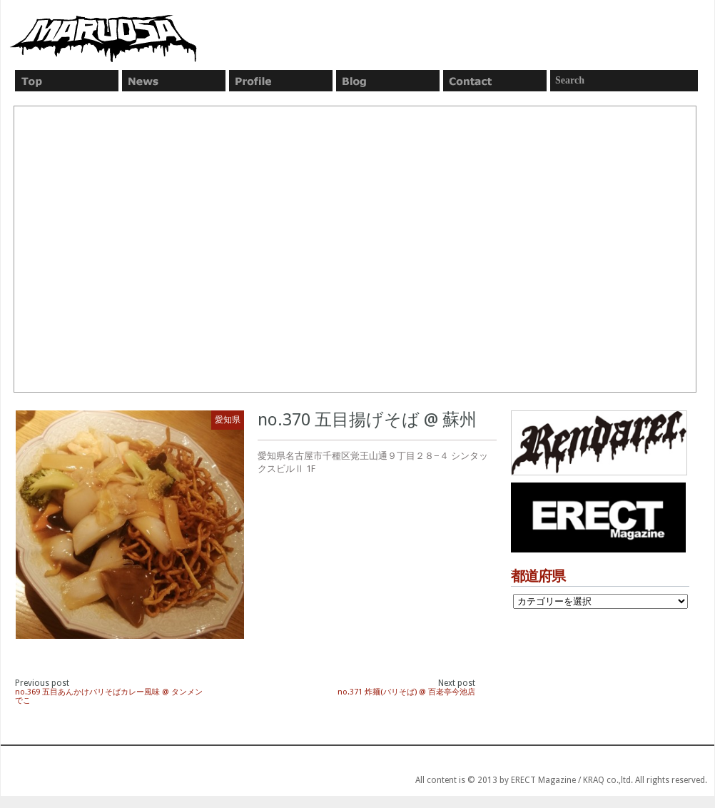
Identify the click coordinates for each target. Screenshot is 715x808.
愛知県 (227, 420)
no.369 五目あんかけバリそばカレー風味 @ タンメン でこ (109, 696)
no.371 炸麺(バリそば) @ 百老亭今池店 (406, 692)
